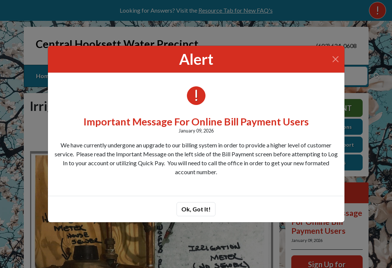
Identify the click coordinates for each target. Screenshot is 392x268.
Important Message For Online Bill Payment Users (196, 121)
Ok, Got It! (196, 209)
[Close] (335, 59)
